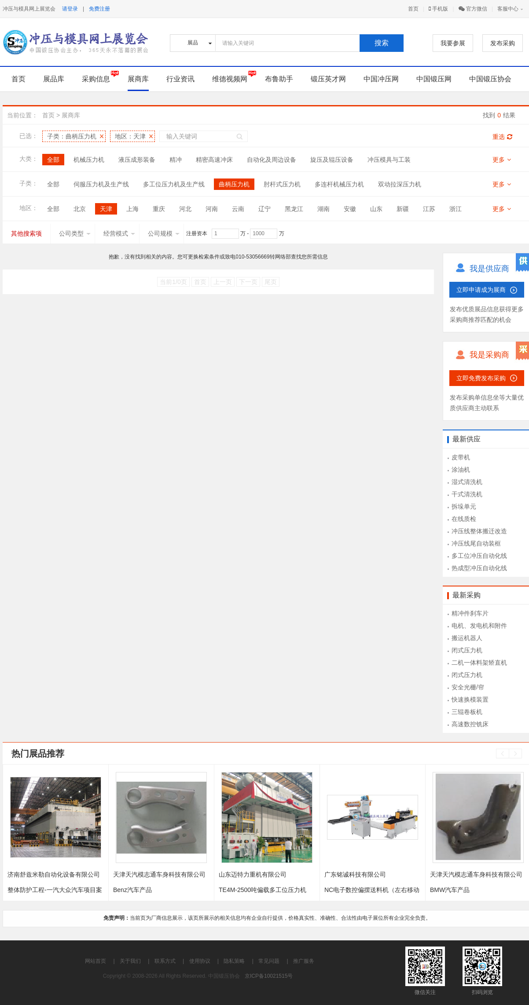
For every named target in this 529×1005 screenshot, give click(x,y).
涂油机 (461, 469)
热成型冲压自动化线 (479, 568)
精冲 (175, 159)
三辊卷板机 (467, 711)
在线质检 (464, 518)
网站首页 (95, 961)
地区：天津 (130, 136)
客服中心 (507, 9)
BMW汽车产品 (450, 889)
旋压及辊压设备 (331, 159)
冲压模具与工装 (389, 159)
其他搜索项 (26, 233)
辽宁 (264, 208)
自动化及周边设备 (271, 159)
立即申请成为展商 (481, 289)
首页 (413, 9)
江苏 (429, 208)
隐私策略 (234, 961)
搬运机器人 (467, 637)
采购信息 (96, 79)
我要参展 (453, 43)
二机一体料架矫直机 (479, 662)
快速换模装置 (470, 699)
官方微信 (473, 9)
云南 (238, 208)
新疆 (403, 208)
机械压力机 (88, 159)
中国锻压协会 (490, 79)
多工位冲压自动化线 (479, 555)
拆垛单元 (464, 506)
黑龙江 (294, 208)
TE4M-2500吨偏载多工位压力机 (262, 889)
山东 (376, 208)
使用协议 (199, 961)
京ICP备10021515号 (269, 976)
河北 (185, 208)
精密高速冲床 (214, 159)
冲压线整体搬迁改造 (479, 531)
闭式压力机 (467, 650)
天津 (106, 208)
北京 (79, 208)
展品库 (53, 79)
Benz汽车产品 (132, 889)
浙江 (455, 208)
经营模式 (119, 233)
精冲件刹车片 (470, 613)
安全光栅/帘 (468, 687)
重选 (502, 137)
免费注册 (99, 9)
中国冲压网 (381, 79)
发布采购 (502, 43)
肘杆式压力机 (282, 184)
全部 (53, 159)
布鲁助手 (279, 79)
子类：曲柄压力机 (71, 136)
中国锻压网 (434, 79)
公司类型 (75, 233)
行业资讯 (180, 79)
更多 (501, 160)
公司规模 (164, 233)
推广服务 (303, 961)
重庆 (159, 208)
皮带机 (461, 457)
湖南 (323, 208)
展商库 (138, 79)
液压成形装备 (136, 159)
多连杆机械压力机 (339, 184)
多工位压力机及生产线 (174, 184)
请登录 (70, 9)
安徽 (350, 208)
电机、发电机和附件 (479, 625)
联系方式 (165, 961)
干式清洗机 (467, 494)
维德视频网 (229, 79)
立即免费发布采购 (481, 378)
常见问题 (268, 961)
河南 (212, 208)
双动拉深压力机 (399, 184)
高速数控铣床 (470, 724)
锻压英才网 (328, 79)
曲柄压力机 (234, 184)
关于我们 (130, 961)
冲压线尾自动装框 (476, 543)
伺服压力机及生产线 (101, 184)
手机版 (438, 9)
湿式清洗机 (467, 481)
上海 (132, 208)
